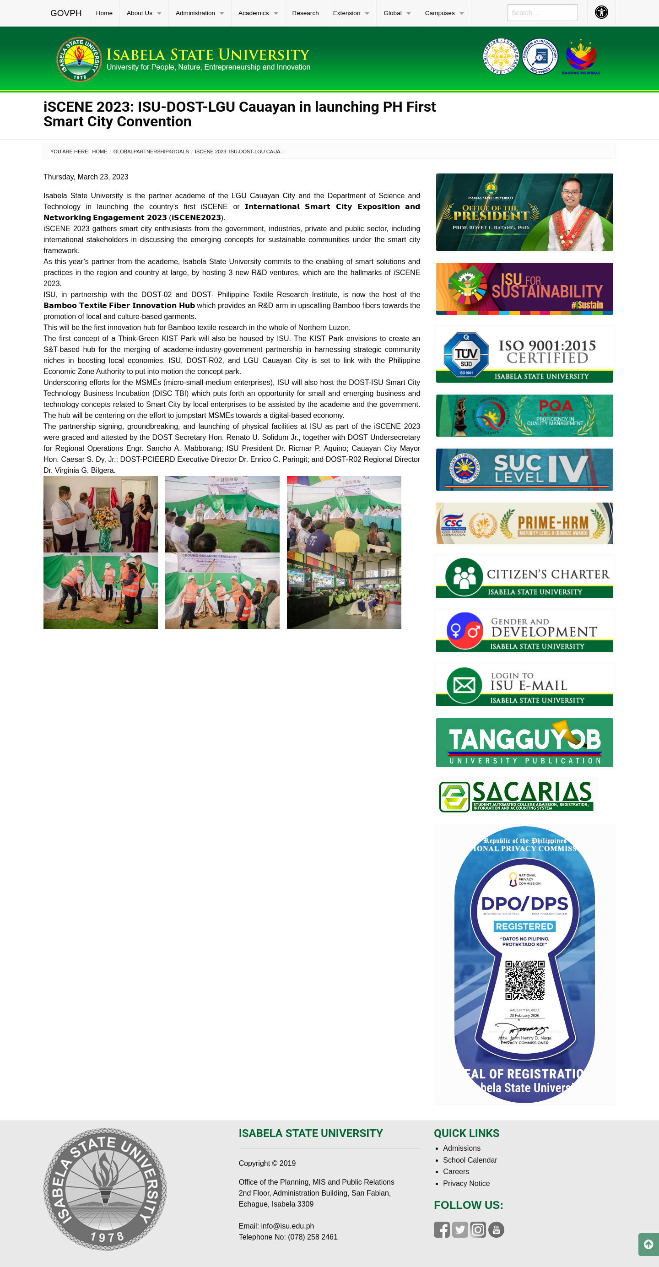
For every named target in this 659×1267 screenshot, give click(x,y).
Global (392, 13)
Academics (253, 13)
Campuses (440, 13)
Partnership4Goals (161, 151)
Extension (347, 13)
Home (104, 13)
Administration (195, 13)
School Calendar (470, 1160)
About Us (139, 13)
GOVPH (66, 13)
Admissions (462, 1148)
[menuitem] (66, 13)
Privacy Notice (466, 1183)
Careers (456, 1171)
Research (305, 13)
